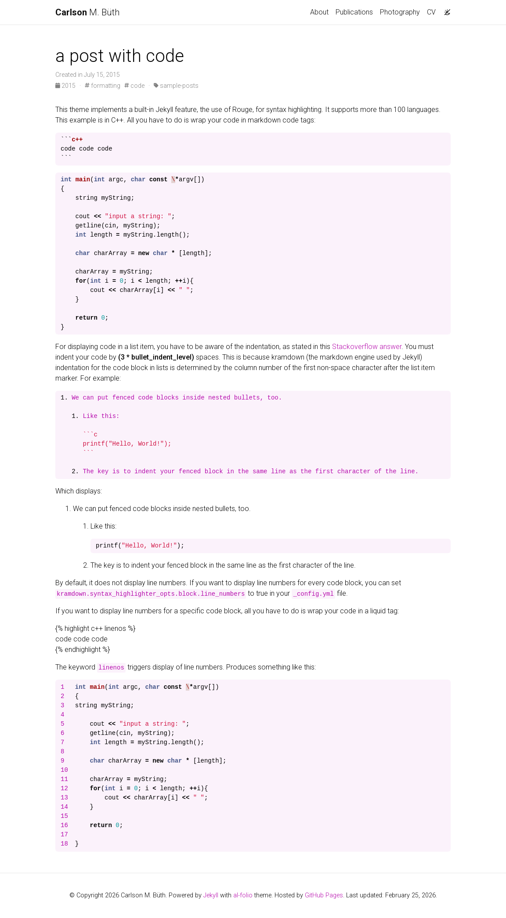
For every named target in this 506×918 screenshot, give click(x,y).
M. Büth (87, 12)
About (319, 12)
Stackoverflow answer (366, 346)
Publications (354, 12)
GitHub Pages (324, 895)
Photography (400, 12)
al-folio (243, 895)
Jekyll (210, 895)
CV (431, 12)
